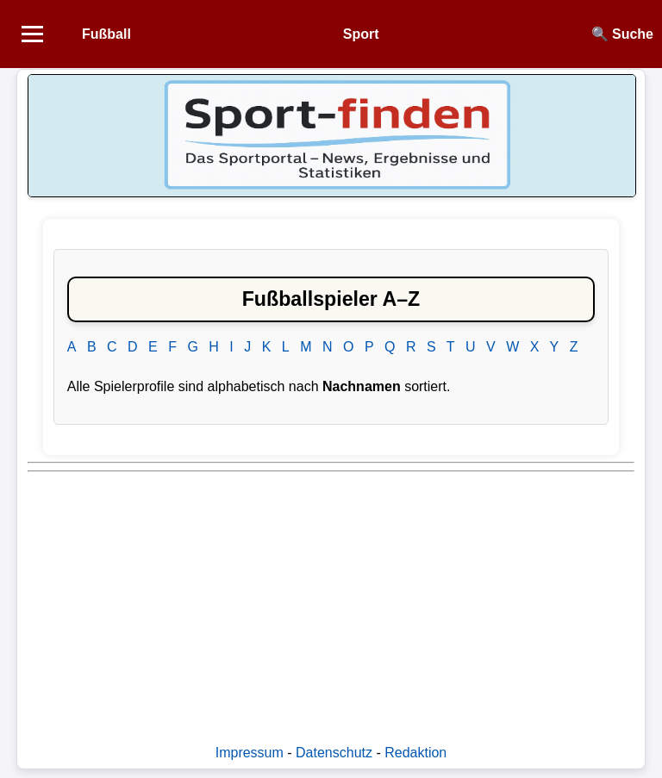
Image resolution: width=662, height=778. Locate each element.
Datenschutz (334, 752)
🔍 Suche (622, 34)
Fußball (106, 34)
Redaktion (415, 752)
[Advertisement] (331, 599)
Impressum (249, 752)
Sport (361, 34)
